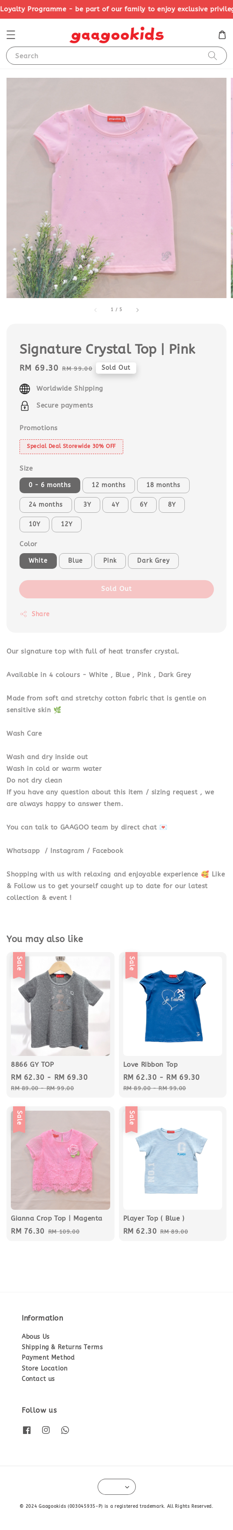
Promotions (39, 428)
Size (26, 468)
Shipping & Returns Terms (62, 1347)
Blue (75, 560)
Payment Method (48, 1357)
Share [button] (35, 614)
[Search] (212, 55)
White (38, 560)
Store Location (44, 1368)
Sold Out (116, 589)
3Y (87, 504)
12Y (66, 524)
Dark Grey (153, 560)
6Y (144, 504)
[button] (10, 34)
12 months (109, 485)
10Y (34, 524)
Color (28, 544)
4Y (115, 504)
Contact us (38, 1379)
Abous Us (36, 1337)
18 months (163, 485)
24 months (46, 504)
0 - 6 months (50, 485)
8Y (172, 504)
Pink (110, 560)
